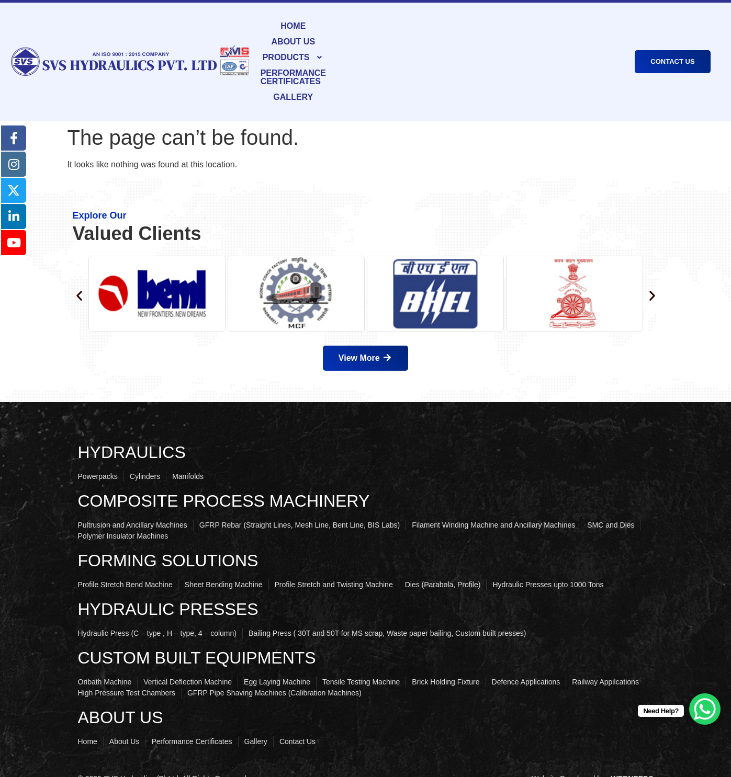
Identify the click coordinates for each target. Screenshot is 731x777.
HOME (284, 44)
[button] (393, 45)
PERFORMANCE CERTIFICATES (498, 44)
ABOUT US (330, 44)
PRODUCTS (392, 44)
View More (365, 327)
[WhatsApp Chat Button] (705, 709)
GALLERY (592, 44)
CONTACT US (672, 45)
